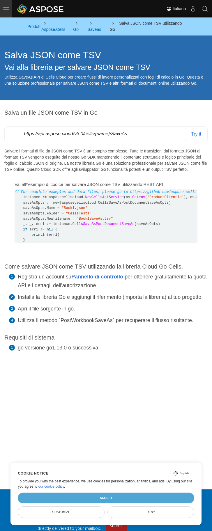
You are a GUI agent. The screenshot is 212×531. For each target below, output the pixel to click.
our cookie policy (51, 486)
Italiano (176, 8)
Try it (196, 134)
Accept (106, 498)
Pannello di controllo (97, 277)
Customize (61, 512)
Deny (150, 512)
